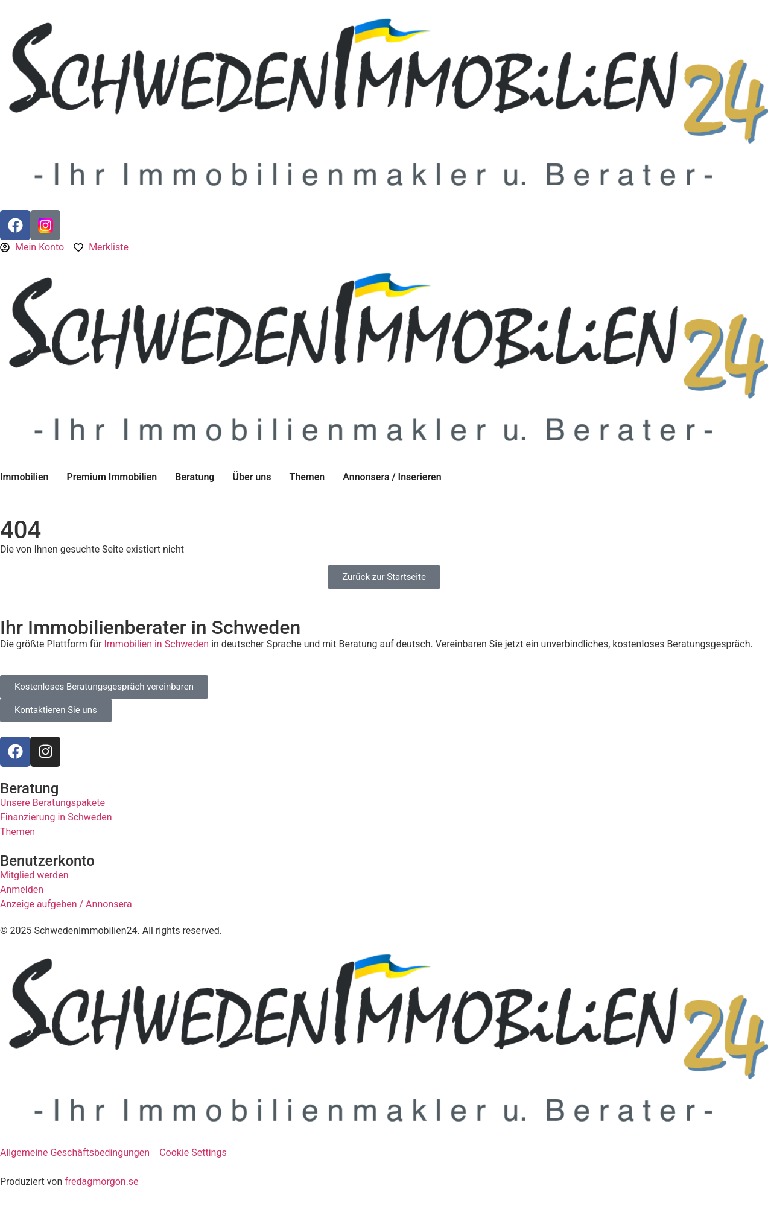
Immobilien (24, 477)
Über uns (251, 477)
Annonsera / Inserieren (392, 477)
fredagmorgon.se (101, 1181)
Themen (307, 477)
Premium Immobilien (111, 477)
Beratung (194, 477)
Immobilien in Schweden (156, 644)
